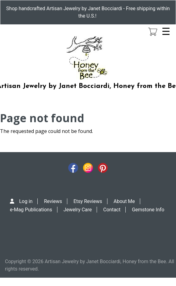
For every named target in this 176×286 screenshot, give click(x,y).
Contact (111, 210)
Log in (25, 201)
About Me (124, 201)
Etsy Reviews (87, 201)
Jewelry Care (78, 210)
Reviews (53, 201)
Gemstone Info (148, 210)
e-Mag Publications (31, 210)
